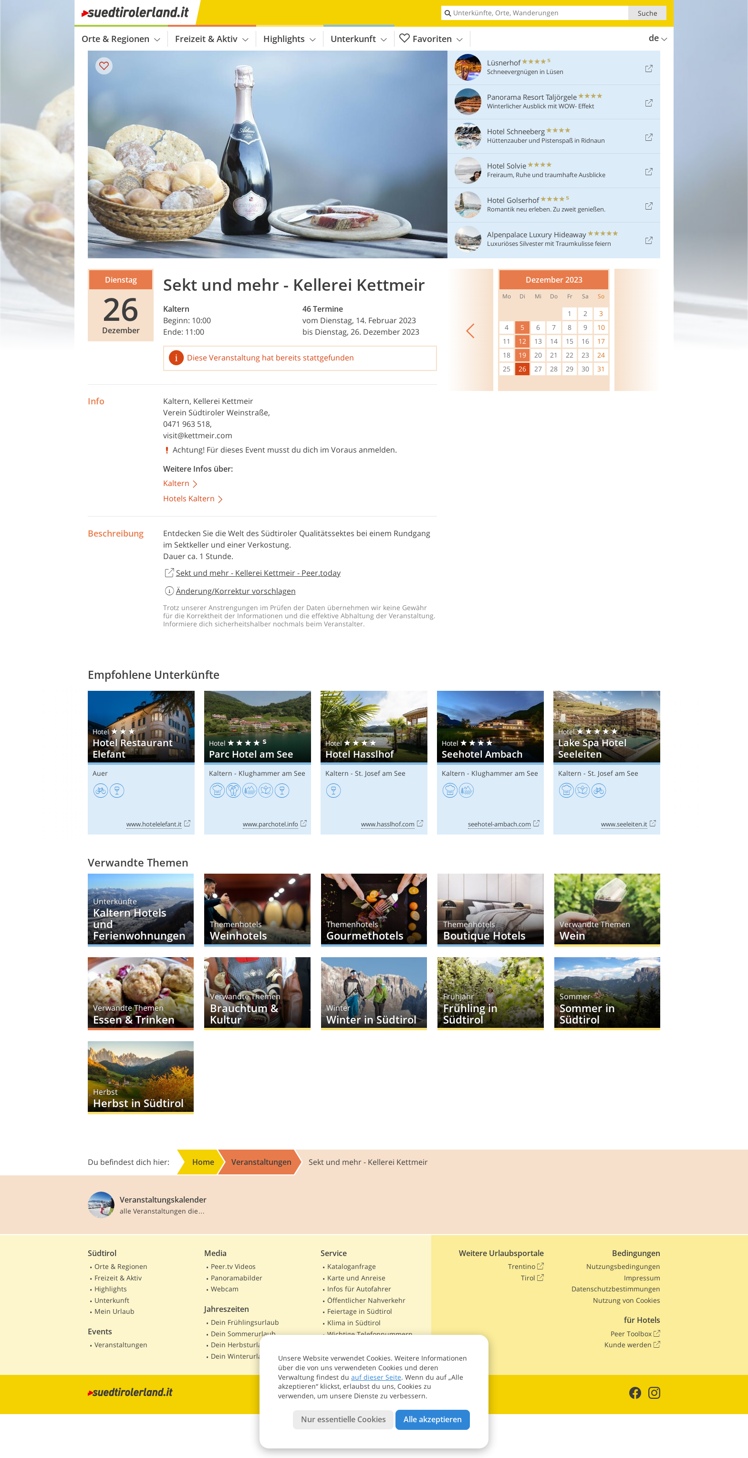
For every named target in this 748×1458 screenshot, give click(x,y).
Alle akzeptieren (433, 1419)
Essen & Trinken (141, 993)
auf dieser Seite (376, 1377)
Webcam (225, 1288)
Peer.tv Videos (233, 1266)
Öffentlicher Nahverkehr (366, 1300)
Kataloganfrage (351, 1266)
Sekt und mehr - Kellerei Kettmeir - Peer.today (252, 573)
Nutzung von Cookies (626, 1300)
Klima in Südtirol (354, 1322)
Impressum (642, 1277)
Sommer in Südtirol (607, 993)
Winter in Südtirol (374, 993)
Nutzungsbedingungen (623, 1266)
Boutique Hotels (490, 910)
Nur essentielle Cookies (343, 1419)
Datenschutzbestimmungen (615, 1288)
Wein (607, 910)
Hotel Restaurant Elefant (141, 763)
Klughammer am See (272, 773)
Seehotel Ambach (490, 763)
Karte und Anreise (356, 1277)
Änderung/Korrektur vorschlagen (229, 591)
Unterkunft (359, 38)
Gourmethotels (374, 910)
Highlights (289, 38)
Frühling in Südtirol (490, 993)
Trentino (526, 1266)
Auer (100, 773)
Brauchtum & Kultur (257, 993)
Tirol (532, 1278)
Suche (647, 13)
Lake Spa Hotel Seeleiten (606, 763)
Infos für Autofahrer (359, 1288)
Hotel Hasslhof (374, 763)
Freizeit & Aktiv (212, 38)
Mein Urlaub (114, 1311)
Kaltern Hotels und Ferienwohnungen (141, 910)
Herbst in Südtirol (141, 1077)
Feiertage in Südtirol (359, 1311)
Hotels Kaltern (193, 499)
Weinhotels (257, 910)
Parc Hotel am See (257, 763)
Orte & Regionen (121, 38)
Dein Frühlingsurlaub (245, 1322)
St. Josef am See (380, 773)
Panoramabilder (236, 1277)
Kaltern (176, 309)
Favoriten (431, 39)
